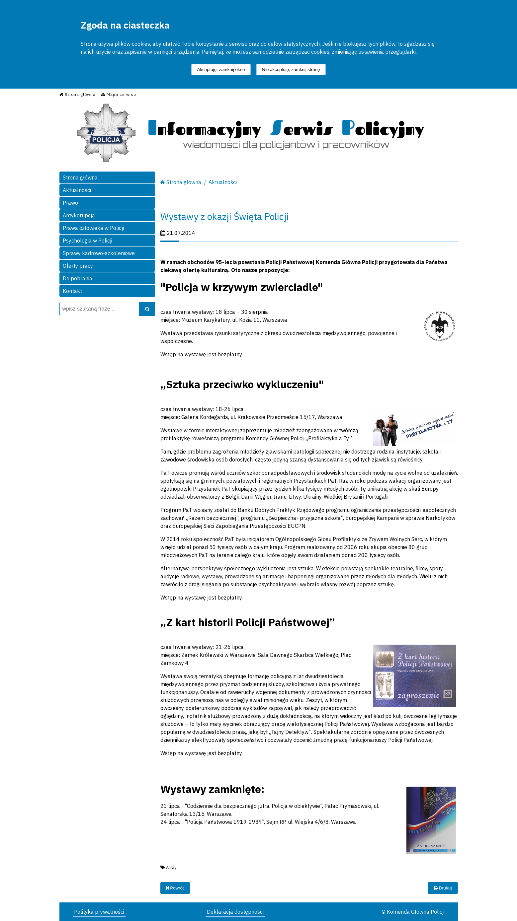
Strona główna (80, 177)
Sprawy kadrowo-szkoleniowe (99, 253)
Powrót (175, 888)
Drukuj (443, 888)
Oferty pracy (78, 265)
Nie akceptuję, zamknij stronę (291, 69)
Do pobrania (77, 278)
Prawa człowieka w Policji (93, 228)
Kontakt (72, 291)
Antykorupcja (79, 215)
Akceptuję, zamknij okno (221, 69)
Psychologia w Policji (87, 240)
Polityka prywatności (99, 911)
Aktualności (77, 190)
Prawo (70, 202)
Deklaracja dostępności (235, 911)
